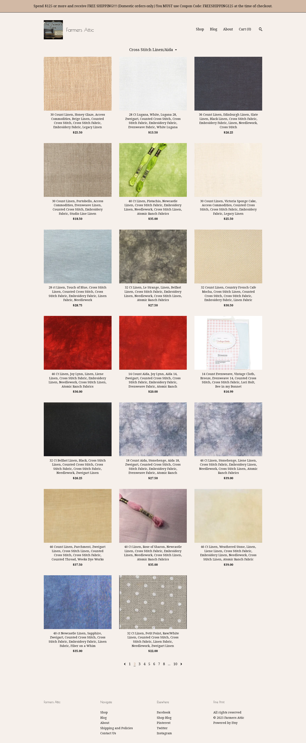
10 (175, 664)
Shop (200, 29)
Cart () (245, 29)
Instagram (164, 733)
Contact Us (108, 733)
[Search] (260, 29)
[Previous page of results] (125, 664)
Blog (213, 29)
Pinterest (163, 723)
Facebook (163, 712)
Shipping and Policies (116, 728)
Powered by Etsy (225, 723)
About (228, 29)
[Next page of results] (181, 664)
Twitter (162, 728)
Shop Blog (164, 717)
